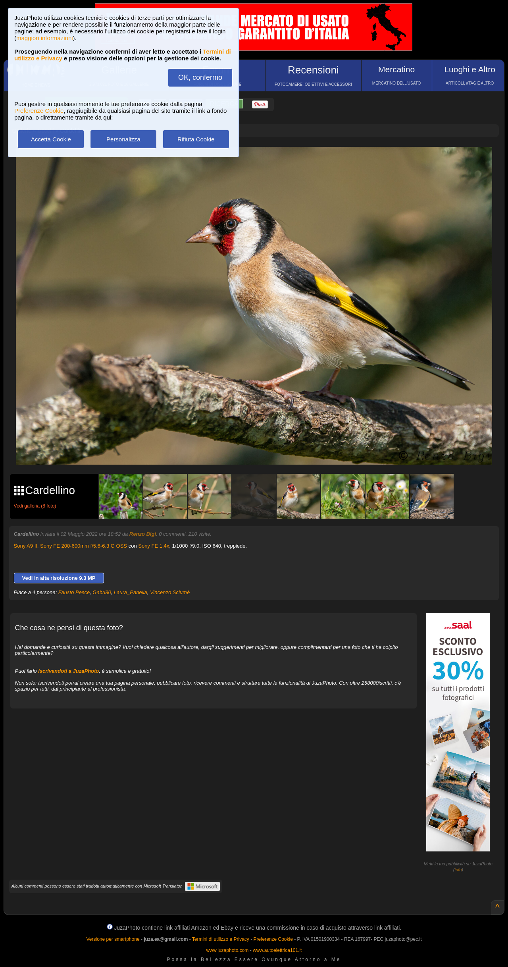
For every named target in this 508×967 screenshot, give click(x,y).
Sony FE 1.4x (153, 546)
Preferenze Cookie (39, 110)
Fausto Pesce (74, 592)
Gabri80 (101, 592)
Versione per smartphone (112, 939)
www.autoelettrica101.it (277, 950)
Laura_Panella (130, 592)
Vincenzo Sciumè (170, 592)
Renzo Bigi (142, 534)
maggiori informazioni (44, 38)
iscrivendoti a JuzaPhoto (68, 671)
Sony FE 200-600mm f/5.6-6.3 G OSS (83, 546)
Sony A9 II (25, 546)
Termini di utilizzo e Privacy (220, 939)
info (458, 869)
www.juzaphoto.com (227, 950)
